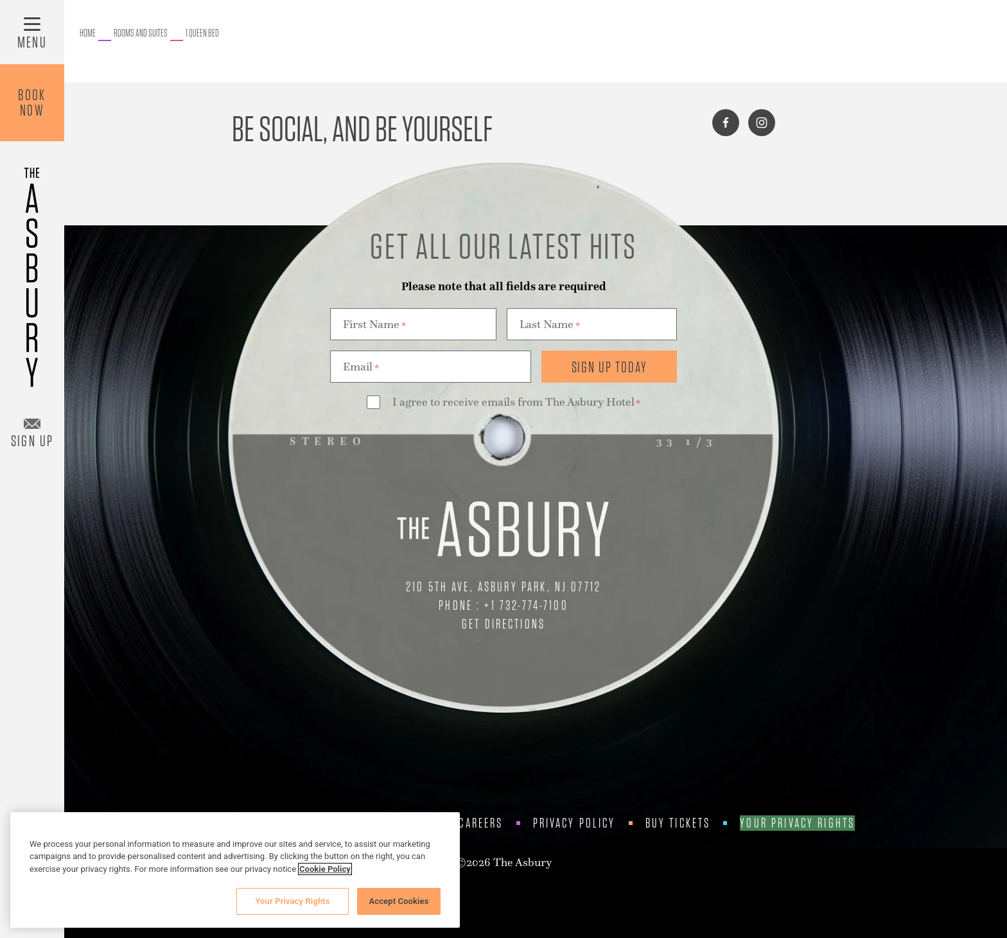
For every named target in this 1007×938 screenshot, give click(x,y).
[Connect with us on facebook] (725, 122)
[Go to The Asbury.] (88, 33)
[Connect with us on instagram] (761, 122)
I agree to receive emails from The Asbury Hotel (516, 402)
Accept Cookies (398, 901)
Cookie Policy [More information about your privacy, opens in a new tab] (325, 869)
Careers (481, 823)
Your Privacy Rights (797, 823)
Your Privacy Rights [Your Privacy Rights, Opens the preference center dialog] (292, 901)
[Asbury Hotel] (32, 271)
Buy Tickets (678, 823)
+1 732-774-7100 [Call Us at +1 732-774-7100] (526, 605)
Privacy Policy (574, 823)
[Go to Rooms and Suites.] (141, 33)
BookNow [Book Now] (32, 102)
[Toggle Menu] (32, 32)
